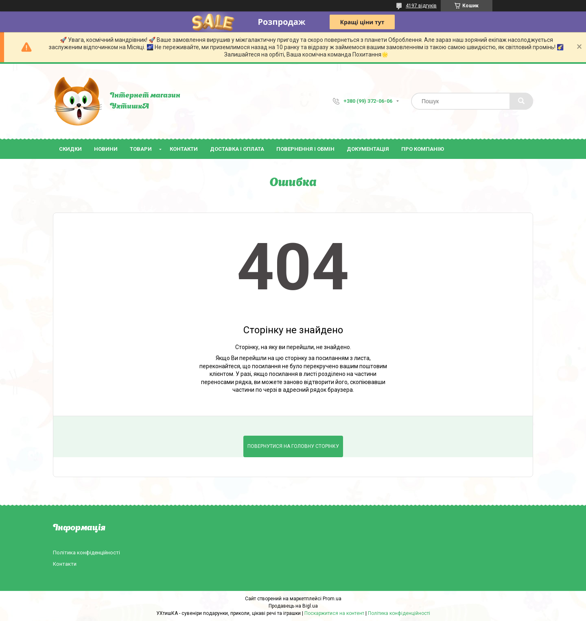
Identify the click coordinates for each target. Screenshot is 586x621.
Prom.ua (332, 598)
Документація (368, 149)
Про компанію (422, 149)
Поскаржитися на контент (334, 613)
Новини (106, 149)
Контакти (184, 149)
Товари (141, 149)
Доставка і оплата (237, 149)
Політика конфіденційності (86, 552)
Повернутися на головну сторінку (293, 446)
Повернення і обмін (305, 149)
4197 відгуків (421, 6)
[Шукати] (521, 101)
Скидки (70, 149)
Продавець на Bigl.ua (293, 606)
